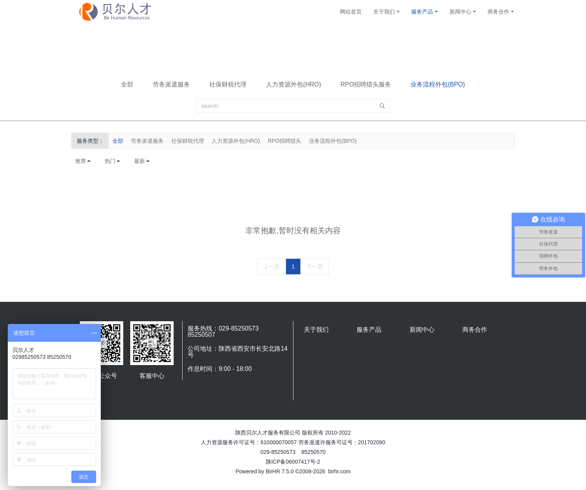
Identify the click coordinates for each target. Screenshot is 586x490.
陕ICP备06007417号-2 (293, 462)
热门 (113, 161)
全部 (127, 84)
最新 (142, 161)
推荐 (83, 161)
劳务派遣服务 (171, 84)
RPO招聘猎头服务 (366, 84)
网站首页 (351, 12)
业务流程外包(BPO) (437, 84)
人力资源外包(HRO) (293, 84)
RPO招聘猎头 (284, 141)
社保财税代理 (227, 84)
